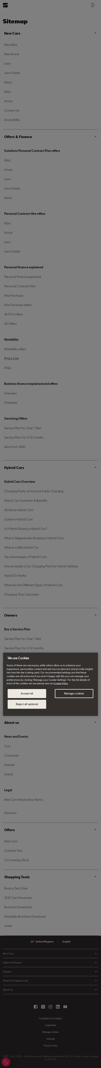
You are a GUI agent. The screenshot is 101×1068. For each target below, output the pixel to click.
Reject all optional (27, 704)
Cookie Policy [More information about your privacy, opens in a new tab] (60, 683)
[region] (50, 684)
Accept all (27, 693)
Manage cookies (74, 693)
